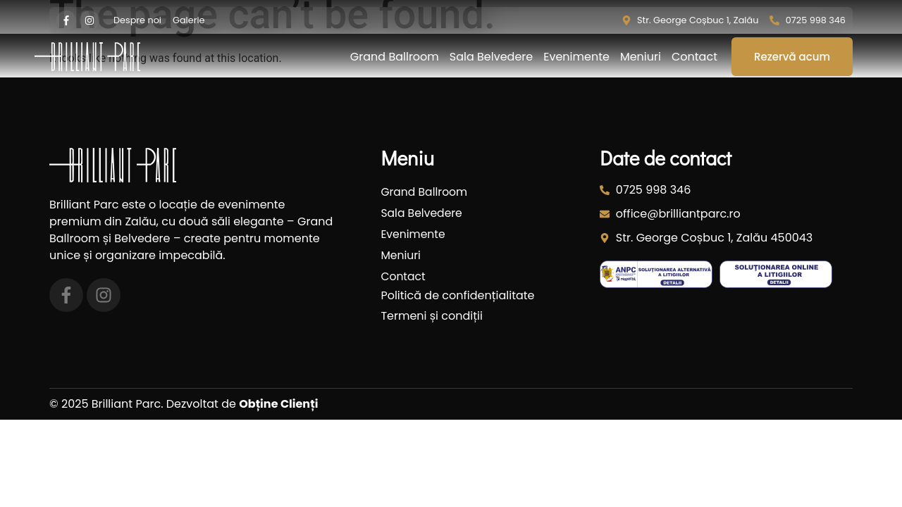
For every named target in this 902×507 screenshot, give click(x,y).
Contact (694, 57)
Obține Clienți (278, 404)
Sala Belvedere (491, 57)
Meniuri (640, 57)
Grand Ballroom (394, 57)
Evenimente (576, 57)
